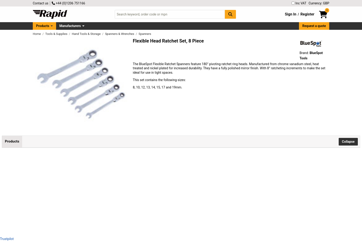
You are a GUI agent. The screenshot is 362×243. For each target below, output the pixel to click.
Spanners (145, 34)
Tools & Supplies (56, 34)
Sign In (290, 14)
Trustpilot (7, 239)
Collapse (348, 141)
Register (307, 14)
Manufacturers (70, 26)
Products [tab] (12, 141)
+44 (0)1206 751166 (68, 3)
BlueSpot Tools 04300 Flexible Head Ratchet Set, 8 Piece (86, 160)
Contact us (40, 3)
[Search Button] (230, 14)
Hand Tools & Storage (86, 34)
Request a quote (314, 26)
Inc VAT (299, 3)
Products (42, 26)
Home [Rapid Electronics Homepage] (37, 34)
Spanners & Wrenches (120, 34)
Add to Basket (187, 165)
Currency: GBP (319, 3)
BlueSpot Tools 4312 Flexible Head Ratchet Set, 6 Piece (86, 192)
